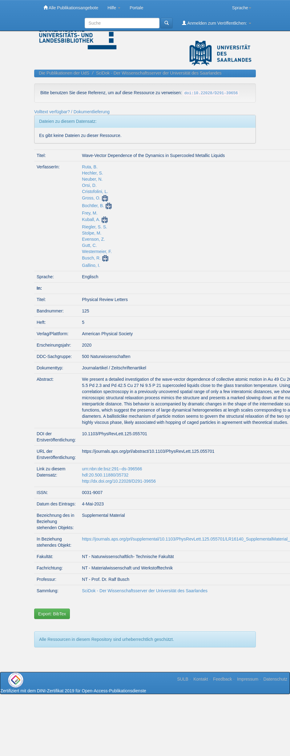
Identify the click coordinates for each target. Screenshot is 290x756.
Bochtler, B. (93, 205)
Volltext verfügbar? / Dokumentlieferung (72, 111)
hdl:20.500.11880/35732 (105, 475)
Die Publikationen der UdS (64, 72)
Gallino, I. (91, 265)
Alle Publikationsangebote (70, 7)
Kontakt (200, 679)
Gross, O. (91, 197)
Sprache (241, 7)
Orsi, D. (89, 185)
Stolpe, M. (91, 233)
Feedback (222, 679)
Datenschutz (275, 679)
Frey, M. (89, 213)
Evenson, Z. (93, 239)
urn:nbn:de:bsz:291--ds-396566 (112, 468)
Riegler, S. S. (94, 226)
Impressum (247, 679)
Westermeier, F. (97, 251)
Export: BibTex (52, 613)
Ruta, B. (90, 166)
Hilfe (113, 7)
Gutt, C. (89, 245)
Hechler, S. (92, 173)
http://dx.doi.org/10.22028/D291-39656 (119, 481)
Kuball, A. (91, 219)
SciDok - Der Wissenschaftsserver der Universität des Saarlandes (159, 72)
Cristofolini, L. (95, 191)
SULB (182, 679)
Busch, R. (91, 257)
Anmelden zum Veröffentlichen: (216, 23)
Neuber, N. (92, 179)
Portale (136, 7)
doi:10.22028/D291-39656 (211, 93)
